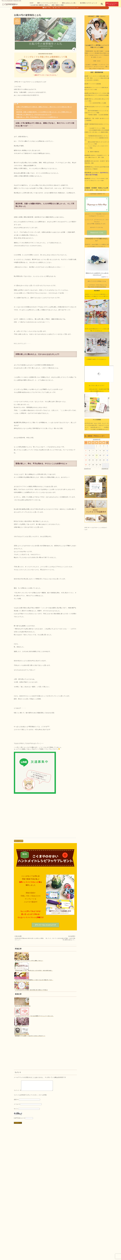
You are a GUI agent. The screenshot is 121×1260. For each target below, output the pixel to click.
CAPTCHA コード (19, 1120)
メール (17, 1106)
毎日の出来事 (18, 840)
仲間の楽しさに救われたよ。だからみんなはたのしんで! (33, 114)
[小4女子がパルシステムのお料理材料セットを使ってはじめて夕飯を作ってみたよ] (21, 978)
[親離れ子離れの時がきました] (21, 1024)
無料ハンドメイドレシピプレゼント (47, 3)
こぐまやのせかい (10, 4)
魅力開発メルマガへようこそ (88, 3)
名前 (16, 1101)
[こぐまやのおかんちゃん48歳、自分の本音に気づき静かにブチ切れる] (21, 988)
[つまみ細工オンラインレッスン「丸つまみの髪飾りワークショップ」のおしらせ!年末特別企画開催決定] (21, 1014)
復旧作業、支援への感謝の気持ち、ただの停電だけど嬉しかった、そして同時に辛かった (44, 111)
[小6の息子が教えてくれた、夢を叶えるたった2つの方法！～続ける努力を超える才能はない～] (21, 969)
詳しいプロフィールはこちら (96, 68)
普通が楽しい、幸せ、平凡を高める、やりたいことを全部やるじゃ (37, 117)
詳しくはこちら (101, 189)
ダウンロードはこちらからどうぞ (45, 924)
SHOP (31, 3)
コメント (17, 1092)
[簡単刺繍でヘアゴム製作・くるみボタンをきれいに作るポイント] (21, 1034)
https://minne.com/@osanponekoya (97, 286)
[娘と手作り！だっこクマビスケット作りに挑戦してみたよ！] (21, 959)
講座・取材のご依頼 (58, 5)
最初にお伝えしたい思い (69, 3)
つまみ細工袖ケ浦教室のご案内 (39, 5)
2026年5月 (105, 468)
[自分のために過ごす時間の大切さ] (21, 1004)
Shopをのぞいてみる (96, 232)
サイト (16, 1111)
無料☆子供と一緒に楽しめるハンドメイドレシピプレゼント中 (60, 7)
